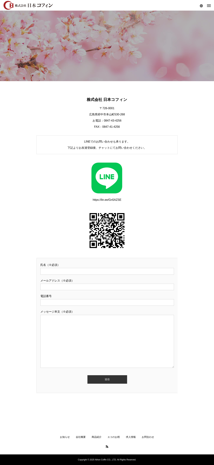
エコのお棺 (114, 437)
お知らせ (65, 437)
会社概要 (81, 437)
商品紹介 (97, 437)
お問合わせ (148, 437)
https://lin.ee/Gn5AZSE (107, 180)
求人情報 (131, 437)
